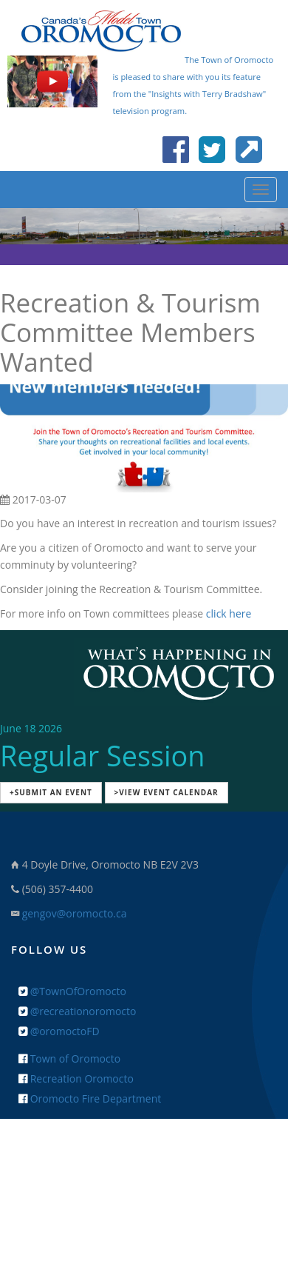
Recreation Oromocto (76, 1078)
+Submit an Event (51, 792)
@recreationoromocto (77, 1011)
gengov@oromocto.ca (74, 913)
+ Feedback (144, 1164)
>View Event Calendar (166, 792)
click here (229, 613)
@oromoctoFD (59, 1031)
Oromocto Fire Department (89, 1098)
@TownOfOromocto (72, 991)
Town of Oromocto (69, 1058)
